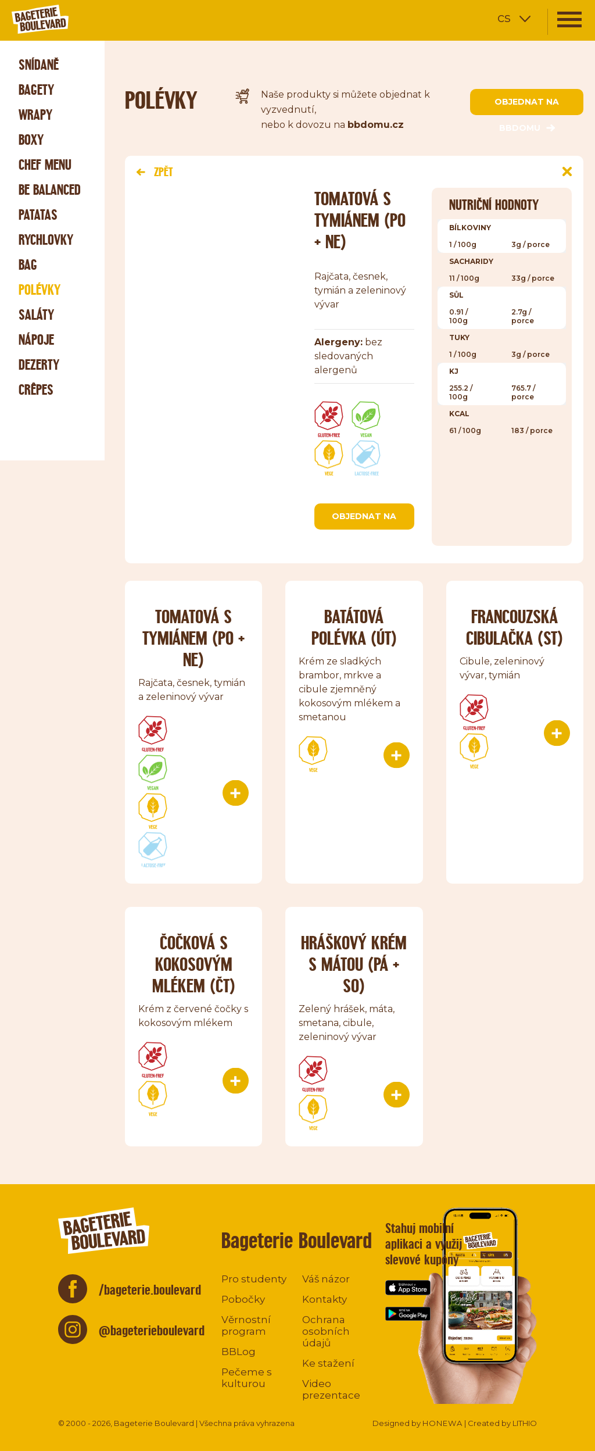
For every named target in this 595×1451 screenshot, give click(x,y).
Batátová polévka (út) (354, 627)
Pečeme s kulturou (246, 1377)
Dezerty (39, 364)
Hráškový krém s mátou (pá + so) (354, 964)
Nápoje (36, 339)
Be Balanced (50, 189)
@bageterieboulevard (152, 1330)
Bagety (36, 89)
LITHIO (524, 1423)
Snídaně (39, 64)
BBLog (238, 1351)
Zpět (155, 172)
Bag (28, 264)
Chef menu (45, 164)
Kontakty (324, 1299)
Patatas (38, 214)
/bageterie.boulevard (150, 1290)
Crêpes (36, 389)
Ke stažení (328, 1363)
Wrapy (35, 114)
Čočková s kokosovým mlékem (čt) (193, 964)
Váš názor (326, 1279)
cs (504, 18)
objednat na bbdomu (526, 106)
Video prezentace (331, 1389)
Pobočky (243, 1299)
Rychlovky (46, 239)
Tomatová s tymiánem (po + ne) (193, 638)
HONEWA (442, 1423)
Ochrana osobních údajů (326, 1331)
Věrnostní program (246, 1325)
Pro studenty (253, 1279)
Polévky (39, 289)
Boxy (31, 139)
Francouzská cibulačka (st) (514, 627)
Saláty (36, 314)
